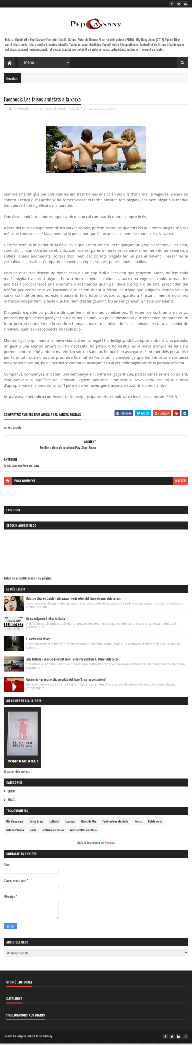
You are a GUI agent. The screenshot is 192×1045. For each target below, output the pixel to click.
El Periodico (23, 110)
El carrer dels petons (38, 641)
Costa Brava (36, 823)
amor (33, 832)
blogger (180, 483)
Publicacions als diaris (50, 110)
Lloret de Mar (88, 823)
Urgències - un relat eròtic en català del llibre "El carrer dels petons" (66, 681)
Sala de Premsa (80, 110)
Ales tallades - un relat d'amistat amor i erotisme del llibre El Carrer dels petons (73, 661)
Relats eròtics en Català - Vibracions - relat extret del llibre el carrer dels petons (73, 600)
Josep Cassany (24, 1038)
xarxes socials (104, 110)
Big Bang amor (14, 823)
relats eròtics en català (83, 832)
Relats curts (155, 823)
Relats (11, 802)
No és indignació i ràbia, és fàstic (45, 620)
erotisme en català (53, 832)
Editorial (54, 823)
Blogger (109, 844)
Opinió (11, 794)
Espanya (70, 823)
